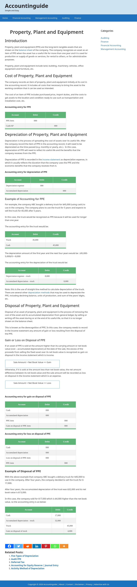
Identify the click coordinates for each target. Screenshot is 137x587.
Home (5, 18)
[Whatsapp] (55, 546)
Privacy (89, 584)
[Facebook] (9, 546)
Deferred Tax (17, 562)
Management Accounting (46, 18)
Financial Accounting (21, 18)
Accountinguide (26, 5)
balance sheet (25, 50)
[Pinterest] (46, 546)
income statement (51, 159)
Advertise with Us (101, 584)
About (61, 584)
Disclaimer (79, 584)
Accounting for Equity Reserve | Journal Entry (34, 565)
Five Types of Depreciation (24, 555)
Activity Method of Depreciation (27, 568)
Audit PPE (16, 559)
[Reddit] (27, 546)
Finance (77, 18)
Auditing (66, 18)
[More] (64, 546)
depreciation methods (39, 292)
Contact (69, 584)
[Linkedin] (36, 546)
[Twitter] (18, 546)
